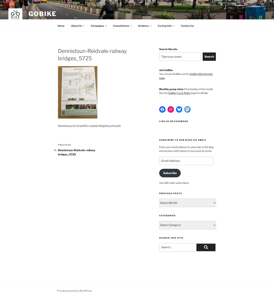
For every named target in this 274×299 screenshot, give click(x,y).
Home (61, 25)
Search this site (168, 49)
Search (209, 56)
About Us (78, 25)
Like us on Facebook (173, 121)
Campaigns (99, 25)
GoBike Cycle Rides (179, 92)
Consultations (122, 25)
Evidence (145, 25)
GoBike (42, 14)
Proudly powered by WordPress (74, 290)
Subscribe (170, 173)
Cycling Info (166, 25)
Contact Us (187, 25)
